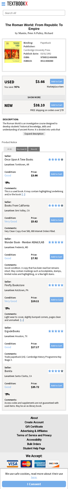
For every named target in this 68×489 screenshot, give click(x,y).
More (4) (34, 149)
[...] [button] (23, 194)
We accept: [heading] (34, 456)
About (34, 418)
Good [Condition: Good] (8, 175)
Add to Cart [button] (56, 81)
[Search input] (34, 13)
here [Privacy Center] (34, 477)
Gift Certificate (34, 426)
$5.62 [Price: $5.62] (34, 221)
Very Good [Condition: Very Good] (11, 221)
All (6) (9, 149)
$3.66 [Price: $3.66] (34, 175)
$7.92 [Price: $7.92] (34, 258)
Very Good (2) (22, 149)
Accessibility (34, 439)
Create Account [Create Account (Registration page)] (34, 422)
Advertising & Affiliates (34, 431)
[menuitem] (57, 3)
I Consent (34, 484)
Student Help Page (34, 448)
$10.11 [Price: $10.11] (35, 301)
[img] (12, 463)
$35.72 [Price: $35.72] (35, 387)
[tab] (10, 149)
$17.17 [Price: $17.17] (35, 347)
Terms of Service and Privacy (34, 435)
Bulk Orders (34, 444)
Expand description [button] (34, 133)
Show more (34, 97)
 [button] (3, 4)
